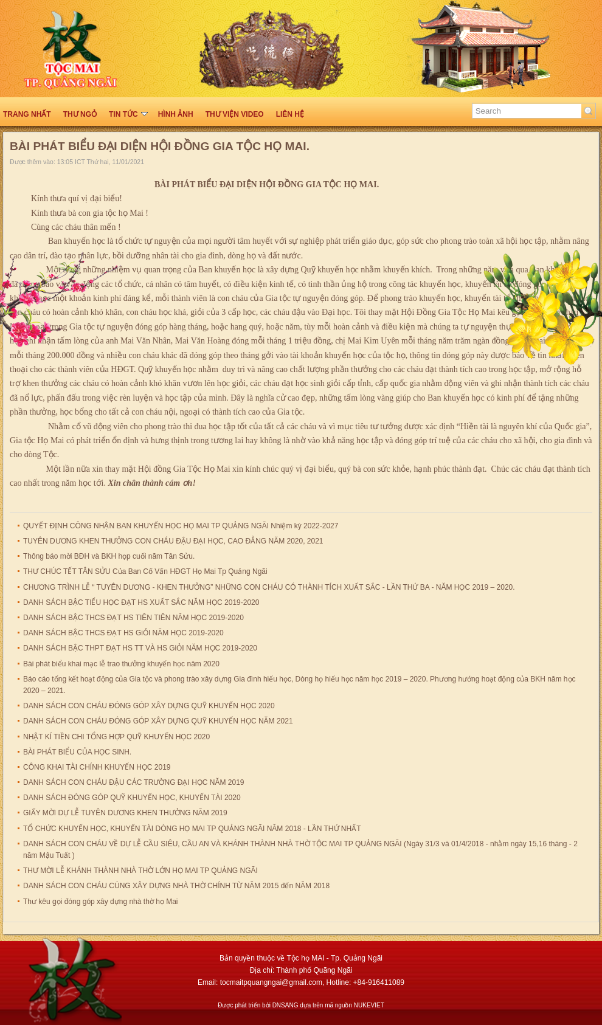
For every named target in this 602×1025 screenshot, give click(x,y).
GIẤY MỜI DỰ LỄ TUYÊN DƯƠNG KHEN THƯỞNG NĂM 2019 (125, 813)
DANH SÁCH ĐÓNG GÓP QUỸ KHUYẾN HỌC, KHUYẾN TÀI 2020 (132, 797)
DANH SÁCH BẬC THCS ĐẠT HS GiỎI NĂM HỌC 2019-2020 (123, 633)
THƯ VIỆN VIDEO (235, 114)
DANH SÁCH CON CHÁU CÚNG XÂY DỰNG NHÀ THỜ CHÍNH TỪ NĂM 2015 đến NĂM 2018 (176, 886)
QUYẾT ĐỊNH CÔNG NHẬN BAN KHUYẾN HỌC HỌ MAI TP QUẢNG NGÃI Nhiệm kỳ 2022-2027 (180, 526)
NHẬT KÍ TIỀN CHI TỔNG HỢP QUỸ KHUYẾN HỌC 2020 (116, 737)
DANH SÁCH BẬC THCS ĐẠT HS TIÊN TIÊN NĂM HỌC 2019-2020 (133, 617)
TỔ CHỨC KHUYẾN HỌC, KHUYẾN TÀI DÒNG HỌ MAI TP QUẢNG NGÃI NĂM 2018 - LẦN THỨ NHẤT (192, 828)
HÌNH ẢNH (175, 114)
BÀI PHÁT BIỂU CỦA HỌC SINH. (77, 752)
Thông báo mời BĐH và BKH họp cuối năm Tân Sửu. (109, 556)
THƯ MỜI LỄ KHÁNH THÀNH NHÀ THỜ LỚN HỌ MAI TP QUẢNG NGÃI (140, 870)
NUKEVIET (369, 1005)
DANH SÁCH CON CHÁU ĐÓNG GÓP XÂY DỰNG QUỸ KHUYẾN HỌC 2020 (149, 706)
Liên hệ (290, 114)
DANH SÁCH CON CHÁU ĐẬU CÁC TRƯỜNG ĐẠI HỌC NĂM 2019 (133, 782)
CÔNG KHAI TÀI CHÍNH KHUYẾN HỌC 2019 (97, 767)
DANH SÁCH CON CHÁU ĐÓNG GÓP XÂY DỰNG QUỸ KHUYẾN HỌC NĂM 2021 (158, 721)
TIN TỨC (128, 114)
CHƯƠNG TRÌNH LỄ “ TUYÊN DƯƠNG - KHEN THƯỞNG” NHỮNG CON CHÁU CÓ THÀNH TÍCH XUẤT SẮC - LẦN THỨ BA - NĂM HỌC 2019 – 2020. (269, 587)
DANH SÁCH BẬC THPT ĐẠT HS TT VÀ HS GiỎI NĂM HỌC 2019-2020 (140, 648)
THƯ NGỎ (80, 114)
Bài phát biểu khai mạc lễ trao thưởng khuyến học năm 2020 (121, 664)
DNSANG (285, 1005)
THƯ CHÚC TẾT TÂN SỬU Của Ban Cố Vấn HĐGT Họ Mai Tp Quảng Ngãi (145, 571)
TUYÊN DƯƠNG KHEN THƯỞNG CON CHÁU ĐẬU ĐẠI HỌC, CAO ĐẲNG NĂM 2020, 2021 (173, 541)
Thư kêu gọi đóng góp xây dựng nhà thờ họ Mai (100, 901)
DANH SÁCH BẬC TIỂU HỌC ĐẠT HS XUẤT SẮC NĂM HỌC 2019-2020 (141, 602)
